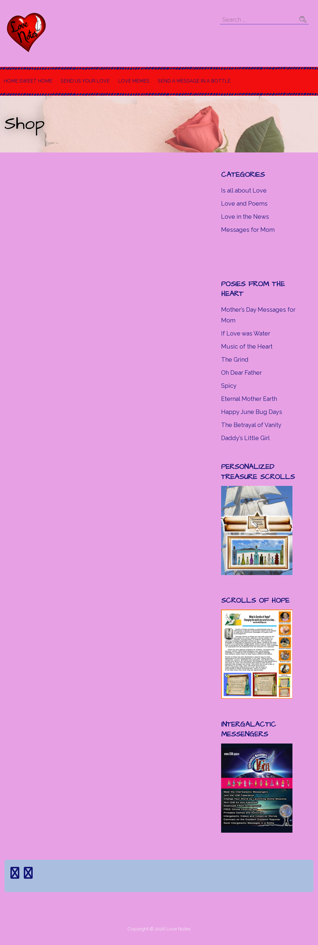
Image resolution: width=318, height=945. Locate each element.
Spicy (229, 385)
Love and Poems (244, 203)
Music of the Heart (247, 346)
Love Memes (133, 81)
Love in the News (245, 216)
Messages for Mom (248, 229)
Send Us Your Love (85, 81)
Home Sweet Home (28, 81)
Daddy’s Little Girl (245, 438)
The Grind (234, 359)
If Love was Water (245, 333)
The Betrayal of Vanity (251, 425)
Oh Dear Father (241, 372)
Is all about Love (244, 190)
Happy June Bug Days (251, 411)
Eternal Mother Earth (249, 398)
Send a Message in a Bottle (194, 81)
